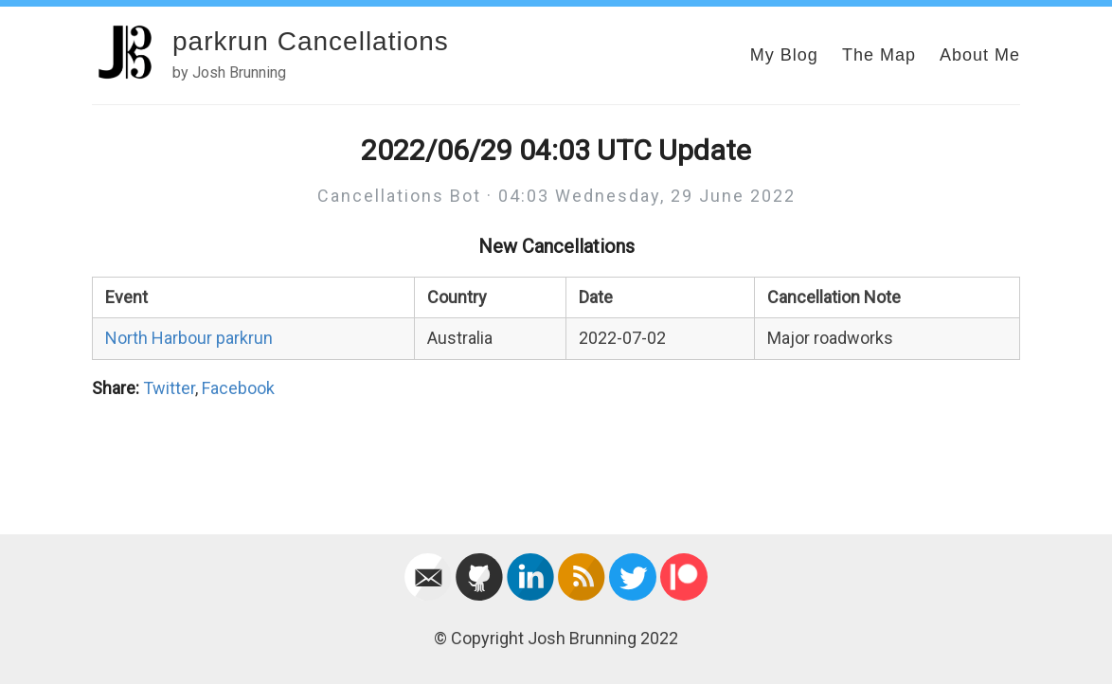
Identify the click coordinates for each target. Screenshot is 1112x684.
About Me (980, 54)
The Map (879, 54)
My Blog (784, 54)
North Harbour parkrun (189, 338)
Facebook (238, 388)
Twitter (169, 388)
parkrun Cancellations (310, 41)
